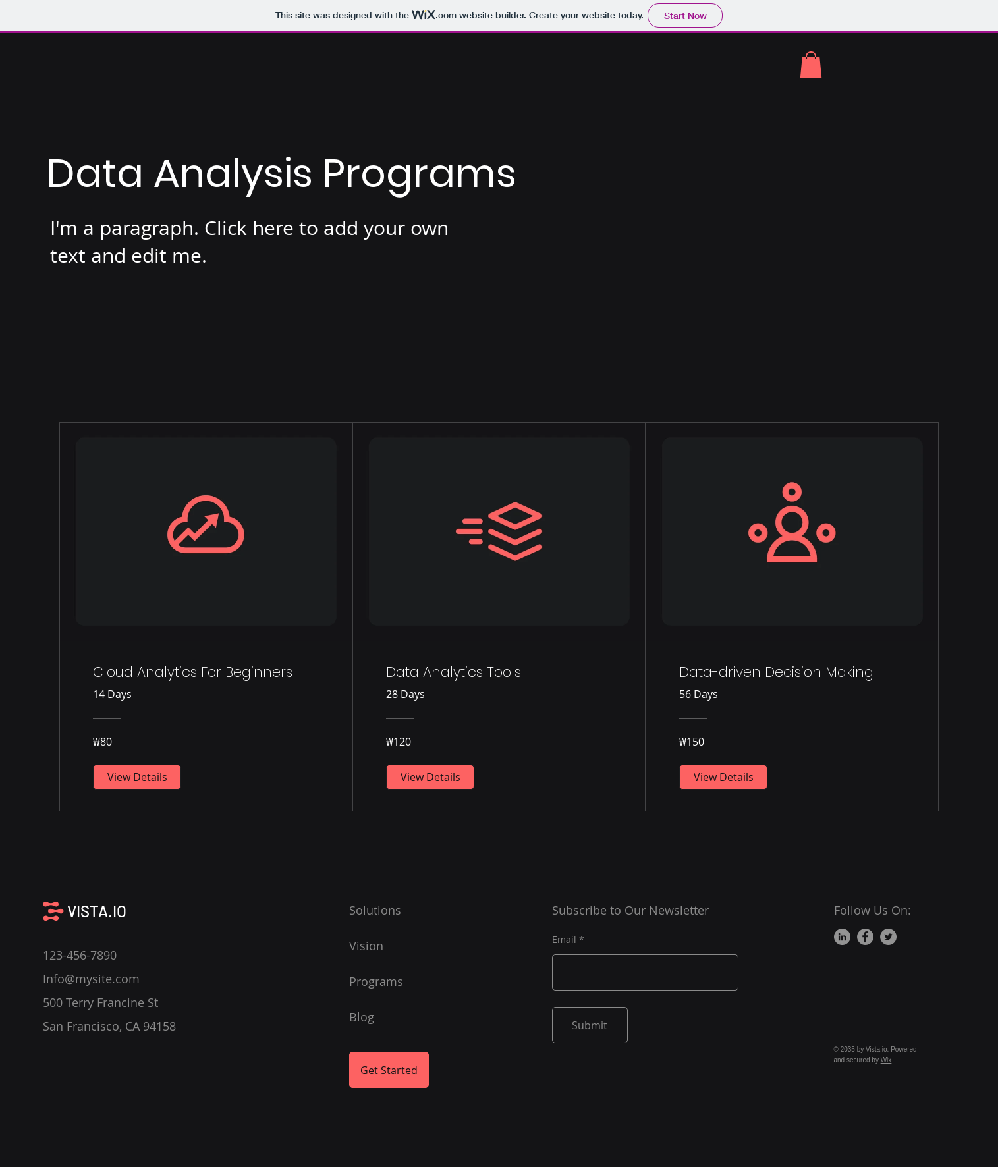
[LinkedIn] (842, 937)
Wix (886, 1060)
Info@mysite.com (91, 979)
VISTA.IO (96, 911)
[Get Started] (389, 1070)
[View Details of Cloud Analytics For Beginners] (137, 777)
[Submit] (590, 1025)
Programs (376, 981)
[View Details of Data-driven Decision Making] (723, 777)
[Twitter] (888, 937)
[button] (811, 64)
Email (564, 939)
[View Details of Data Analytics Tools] (430, 777)
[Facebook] (865, 937)
